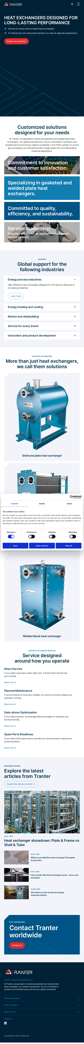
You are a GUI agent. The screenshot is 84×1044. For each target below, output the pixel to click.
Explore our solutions (17, 41)
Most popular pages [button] (12, 999)
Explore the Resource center (21, 785)
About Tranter (10, 1013)
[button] (72, 4)
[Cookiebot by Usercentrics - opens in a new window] (71, 497)
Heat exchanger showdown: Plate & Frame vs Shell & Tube (40, 843)
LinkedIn (5, 1024)
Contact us (17, 946)
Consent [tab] (14, 504)
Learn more (16, 296)
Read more (9, 682)
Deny (15, 546)
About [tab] (69, 504)
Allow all (68, 546)
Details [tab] (42, 504)
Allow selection (42, 546)
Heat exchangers (11, 1006)
